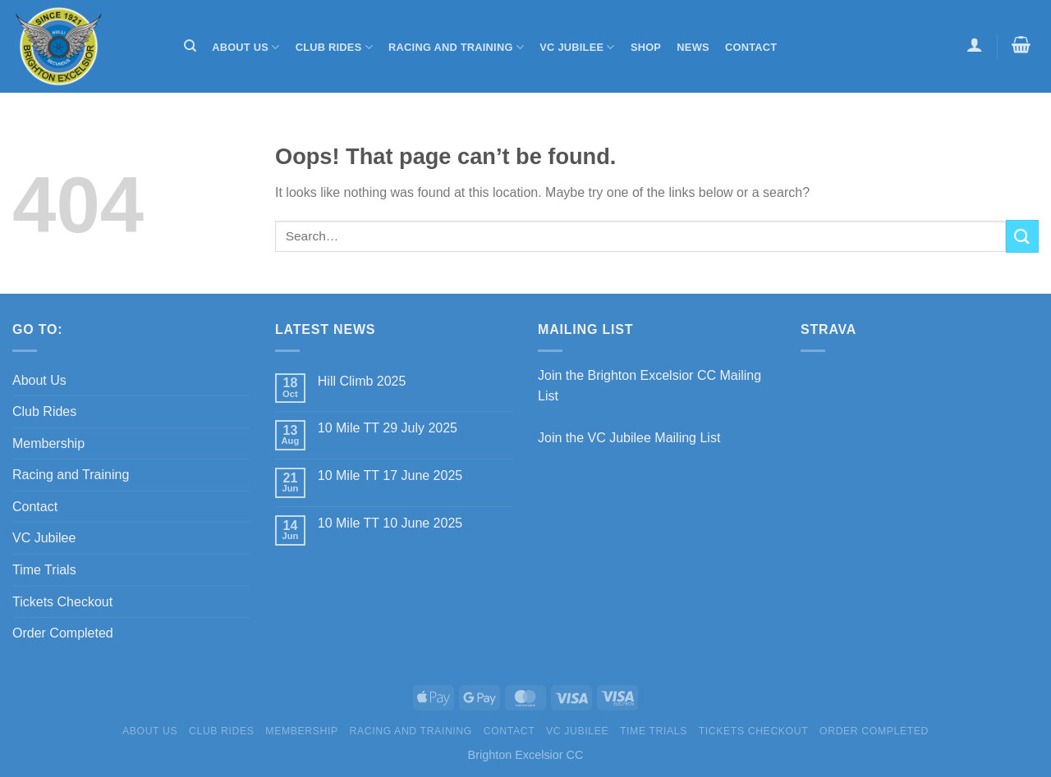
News (693, 47)
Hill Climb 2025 (362, 381)
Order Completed (62, 633)
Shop (646, 47)
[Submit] (1022, 236)
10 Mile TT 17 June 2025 (390, 475)
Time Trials (44, 570)
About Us (245, 47)
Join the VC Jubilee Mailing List (629, 438)
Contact (751, 47)
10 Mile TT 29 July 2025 (387, 428)
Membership (48, 443)
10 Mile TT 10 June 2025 (390, 523)
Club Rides (334, 47)
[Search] (190, 46)
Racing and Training (456, 47)
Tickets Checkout (62, 602)
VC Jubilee (576, 47)
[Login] (974, 44)
